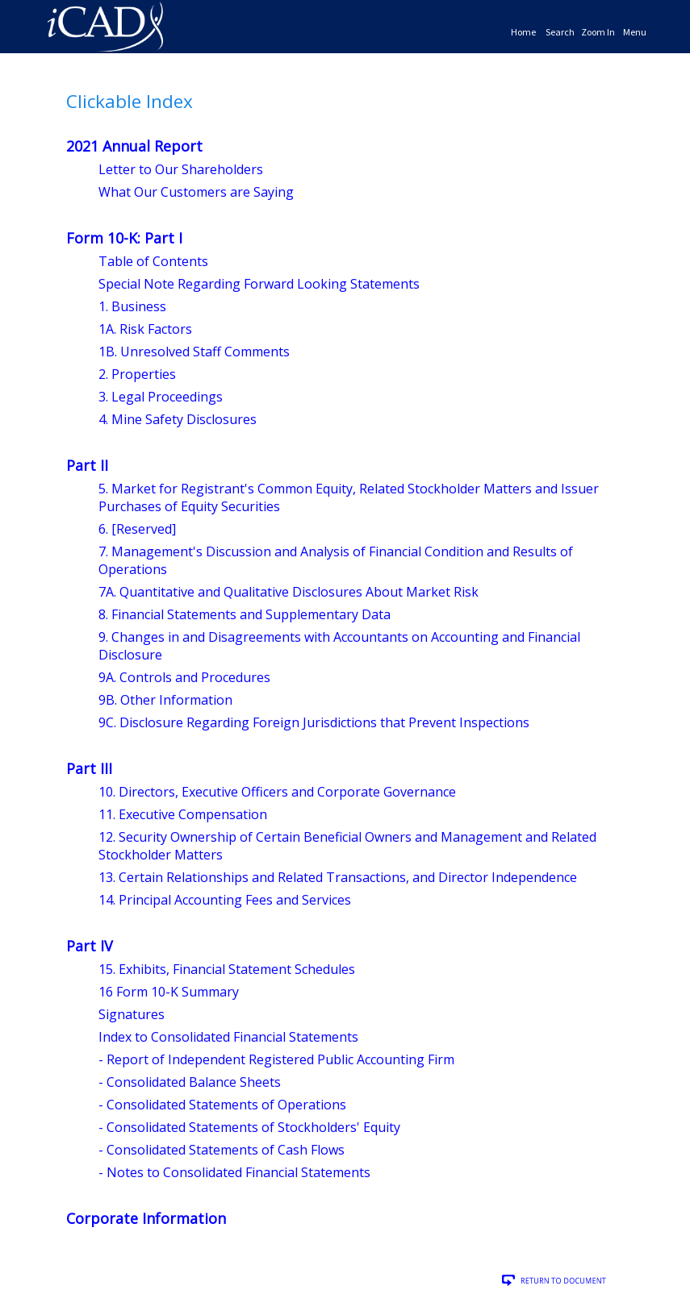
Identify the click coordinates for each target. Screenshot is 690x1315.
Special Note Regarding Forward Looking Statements (259, 284)
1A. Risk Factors (145, 329)
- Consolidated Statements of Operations (222, 1104)
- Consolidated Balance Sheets (189, 1082)
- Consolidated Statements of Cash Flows (221, 1150)
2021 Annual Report (134, 146)
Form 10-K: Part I (124, 238)
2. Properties (137, 374)
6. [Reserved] (137, 529)
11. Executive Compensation (182, 814)
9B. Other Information (165, 700)
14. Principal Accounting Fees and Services (224, 900)
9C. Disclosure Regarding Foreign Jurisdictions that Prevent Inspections (313, 722)
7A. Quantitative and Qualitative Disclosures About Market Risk (288, 592)
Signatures (131, 1014)
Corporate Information (146, 1218)
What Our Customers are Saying (196, 192)
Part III (89, 768)
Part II (87, 465)
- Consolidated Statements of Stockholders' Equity (249, 1127)
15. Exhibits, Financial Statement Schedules (226, 969)
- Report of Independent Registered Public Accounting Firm (276, 1059)
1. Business (132, 306)
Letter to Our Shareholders (180, 169)
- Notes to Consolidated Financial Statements (234, 1172)
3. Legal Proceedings (160, 397)
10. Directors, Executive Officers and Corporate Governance (277, 792)
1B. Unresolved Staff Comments (194, 351)
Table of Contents (153, 261)
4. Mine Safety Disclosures (177, 419)
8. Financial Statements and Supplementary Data (244, 614)
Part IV (89, 945)
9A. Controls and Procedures (184, 677)
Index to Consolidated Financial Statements (228, 1037)
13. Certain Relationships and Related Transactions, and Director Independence (337, 877)
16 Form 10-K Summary (168, 992)
